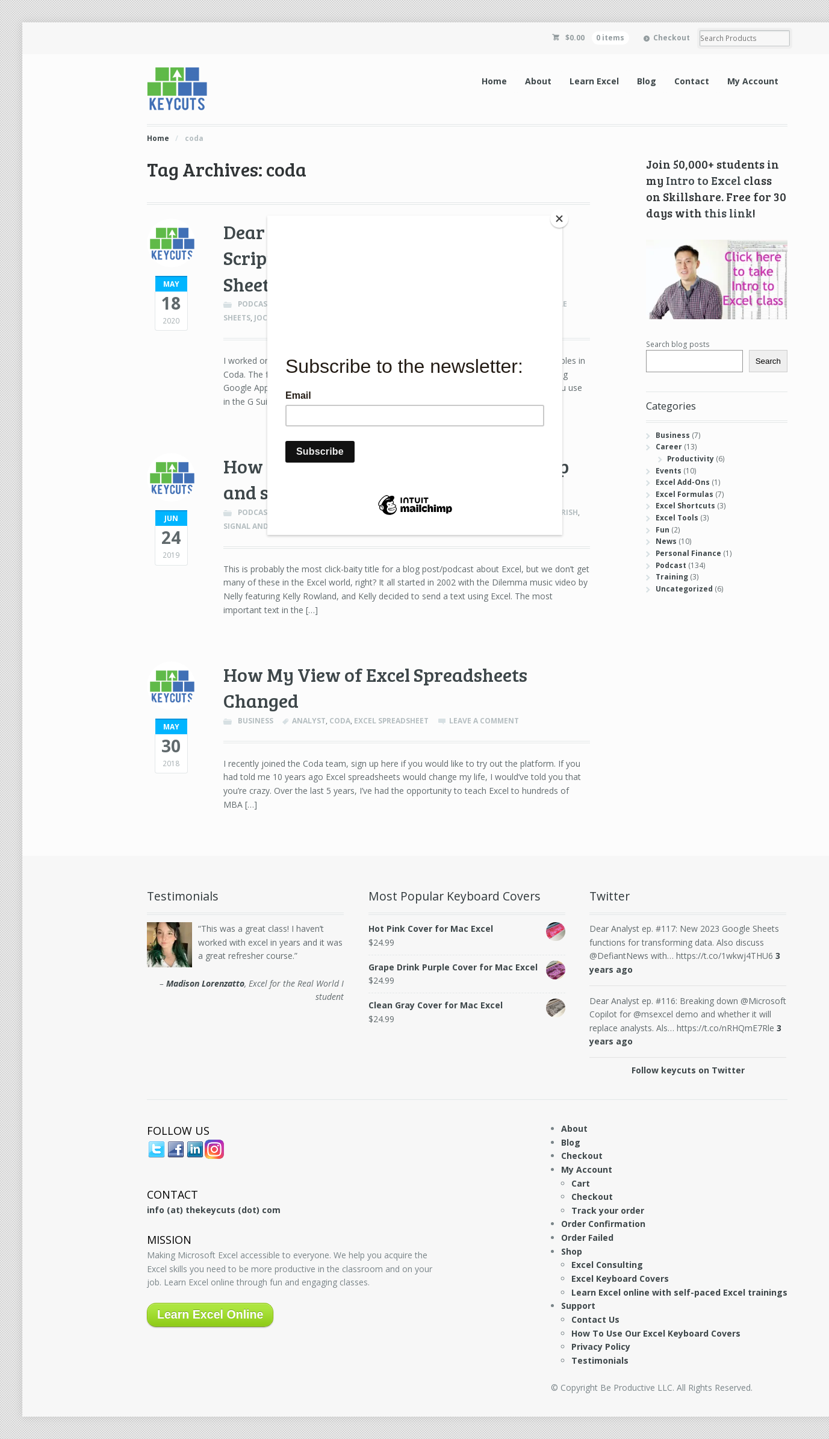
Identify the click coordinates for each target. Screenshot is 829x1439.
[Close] (559, 219)
